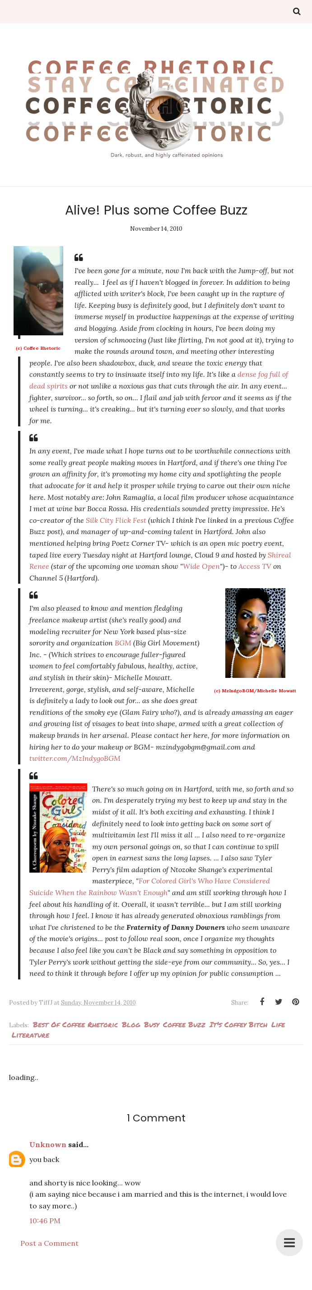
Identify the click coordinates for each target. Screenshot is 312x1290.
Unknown (47, 1144)
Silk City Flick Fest (117, 520)
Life (278, 1024)
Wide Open (201, 566)
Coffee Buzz (184, 1024)
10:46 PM (45, 1220)
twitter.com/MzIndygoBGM (75, 758)
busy (151, 1024)
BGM (123, 642)
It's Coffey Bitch (238, 1024)
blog (131, 1024)
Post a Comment (49, 1243)
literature (30, 1034)
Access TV (254, 566)
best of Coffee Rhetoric (75, 1024)
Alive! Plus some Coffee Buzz (156, 210)
